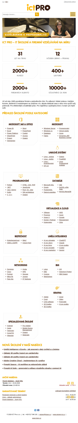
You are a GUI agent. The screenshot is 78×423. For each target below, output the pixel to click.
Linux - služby (48, 159)
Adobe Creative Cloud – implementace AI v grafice (24, 361)
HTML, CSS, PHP (29, 185)
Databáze (47, 133)
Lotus (46, 269)
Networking (20, 262)
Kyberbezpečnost (13, 240)
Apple (9, 328)
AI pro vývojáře (49, 248)
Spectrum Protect (65, 272)
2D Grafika (47, 304)
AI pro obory (48, 243)
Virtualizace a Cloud (57, 206)
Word (24, 128)
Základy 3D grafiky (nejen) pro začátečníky (21, 353)
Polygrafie (62, 302)
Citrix (61, 222)
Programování (64, 128)
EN (7, 2)
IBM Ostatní (63, 274)
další (72, 383)
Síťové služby (64, 131)
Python (9, 185)
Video (61, 299)
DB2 (45, 272)
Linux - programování (49, 162)
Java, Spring (11, 190)
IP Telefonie (27, 279)
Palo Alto (10, 279)
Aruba (25, 269)
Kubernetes (48, 222)
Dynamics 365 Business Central (65, 137)
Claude (61, 243)
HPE (24, 272)
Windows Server (49, 128)
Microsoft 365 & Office (20, 121)
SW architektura (28, 192)
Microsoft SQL (49, 185)
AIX (60, 269)
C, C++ (9, 195)
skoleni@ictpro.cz (45, 414)
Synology (10, 269)
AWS (61, 212)
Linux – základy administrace (11, 397)
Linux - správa (49, 157)
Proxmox (47, 215)
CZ (3, 2)
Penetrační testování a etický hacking (14, 395)
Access (25, 136)
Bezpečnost (20, 233)
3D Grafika (47, 307)
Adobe (46, 297)
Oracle (46, 187)
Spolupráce (11, 141)
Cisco (9, 272)
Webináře (26, 335)
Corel (46, 299)
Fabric (46, 136)
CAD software (49, 302)
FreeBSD (62, 159)
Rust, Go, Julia (28, 190)
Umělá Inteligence (57, 233)
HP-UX (46, 166)
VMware (47, 212)
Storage (25, 274)
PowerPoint (27, 131)
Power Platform (12, 133)
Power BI (10, 128)
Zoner (61, 297)
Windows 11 (48, 131)
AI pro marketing (49, 250)
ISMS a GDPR (12, 243)
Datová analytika (50, 192)
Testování (10, 331)
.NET (9, 187)
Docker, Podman (50, 220)
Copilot (25, 133)
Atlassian (10, 335)
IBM (57, 262)
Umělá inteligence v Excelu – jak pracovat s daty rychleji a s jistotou (31, 349)
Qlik (60, 185)
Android (10, 326)
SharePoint (11, 136)
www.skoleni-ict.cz (59, 414)
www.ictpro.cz (36, 418)
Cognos (46, 274)
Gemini (61, 250)
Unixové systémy (57, 150)
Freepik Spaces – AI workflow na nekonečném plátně (25, 364)
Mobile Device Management (28, 329)
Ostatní (25, 138)
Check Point (27, 243)
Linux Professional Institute (63, 163)
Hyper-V (47, 217)
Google (61, 217)
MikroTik (10, 276)
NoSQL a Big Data (63, 188)
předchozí (68, 383)
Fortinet (10, 274)
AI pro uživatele (49, 240)
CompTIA (10, 333)
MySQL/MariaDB (65, 192)
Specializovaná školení (20, 319)
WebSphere (48, 276)
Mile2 (24, 240)
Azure (61, 133)
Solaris (61, 157)
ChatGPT (62, 240)
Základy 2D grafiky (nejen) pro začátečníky (21, 357)
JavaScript (26, 187)
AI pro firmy (48, 245)
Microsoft (57, 121)
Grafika (57, 290)
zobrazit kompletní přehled (65, 391)
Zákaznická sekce (70, 1)
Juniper (25, 276)
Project (9, 138)
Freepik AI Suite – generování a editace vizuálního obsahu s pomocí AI (32, 368)
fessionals (39, 6)
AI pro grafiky (64, 245)
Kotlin (9, 192)
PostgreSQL (48, 190)
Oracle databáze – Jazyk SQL (13, 381)
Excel (9, 131)
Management (64, 220)
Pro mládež (27, 326)
